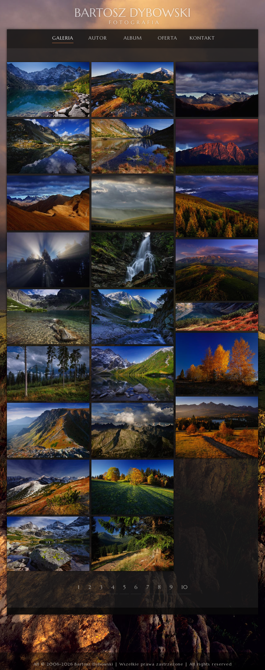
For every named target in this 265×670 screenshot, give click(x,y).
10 (184, 586)
